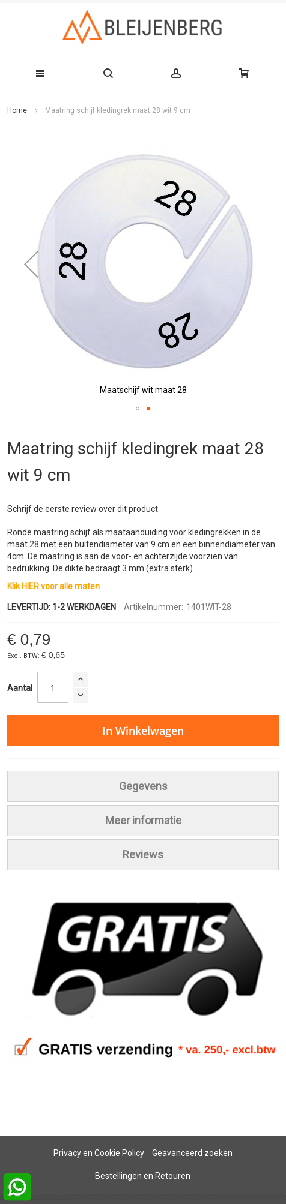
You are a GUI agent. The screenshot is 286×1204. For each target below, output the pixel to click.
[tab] (143, 786)
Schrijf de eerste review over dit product (82, 509)
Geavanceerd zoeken (192, 1153)
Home (17, 110)
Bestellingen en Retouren (142, 1176)
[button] (31, 264)
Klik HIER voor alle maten (53, 586)
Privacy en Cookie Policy (98, 1153)
